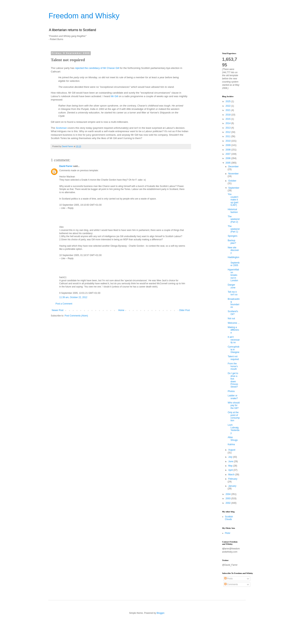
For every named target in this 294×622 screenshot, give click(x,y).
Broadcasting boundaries (233, 303)
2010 (228, 141)
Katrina (231, 444)
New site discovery (233, 250)
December (233, 166)
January (232, 486)
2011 (228, 136)
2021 (228, 110)
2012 (228, 132)
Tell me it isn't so (232, 293)
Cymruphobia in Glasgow (233, 349)
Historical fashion (233, 210)
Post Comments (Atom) (76, 315)
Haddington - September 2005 (233, 261)
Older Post (184, 310)
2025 (228, 101)
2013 (228, 127)
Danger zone (231, 286)
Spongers (232, 236)
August (231, 450)
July (230, 457)
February (232, 479)
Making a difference (233, 330)
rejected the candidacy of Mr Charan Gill (97, 68)
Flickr (227, 533)
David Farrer (66, 166)
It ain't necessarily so (234, 340)
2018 (228, 114)
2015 (228, 119)
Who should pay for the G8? (233, 405)
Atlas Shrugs (233, 438)
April (230, 470)
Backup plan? (232, 241)
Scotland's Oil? (233, 312)
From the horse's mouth (233, 366)
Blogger (160, 613)
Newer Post (57, 310)
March (231, 474)
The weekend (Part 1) (233, 229)
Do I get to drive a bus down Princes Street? (233, 380)
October (232, 180)
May (230, 465)
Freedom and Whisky (84, 16)
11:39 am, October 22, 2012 (73, 297)
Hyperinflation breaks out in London (233, 275)
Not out (231, 318)
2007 (228, 154)
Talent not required (233, 357)
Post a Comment (64, 303)
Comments (231, 584)
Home (121, 310)
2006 (228, 158)
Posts (228, 578)
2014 (228, 123)
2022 (228, 106)
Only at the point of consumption (234, 416)
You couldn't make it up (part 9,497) (233, 199)
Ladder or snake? (233, 397)
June (231, 461)
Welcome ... (233, 323)
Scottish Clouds (229, 518)
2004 (228, 494)
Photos (231, 391)
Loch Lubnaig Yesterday (233, 429)
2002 (228, 503)
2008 (228, 149)
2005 (228, 162)
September (233, 188)
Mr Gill (114, 96)
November (233, 173)
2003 (228, 498)
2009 (228, 145)
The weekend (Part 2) (233, 219)
